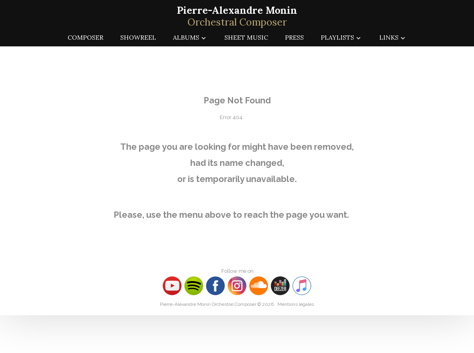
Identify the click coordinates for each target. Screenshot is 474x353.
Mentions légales (295, 304)
